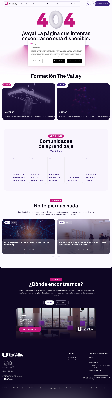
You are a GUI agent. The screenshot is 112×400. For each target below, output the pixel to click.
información (86, 293)
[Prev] (53, 260)
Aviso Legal (41, 390)
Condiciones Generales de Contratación (66, 390)
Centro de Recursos (75, 362)
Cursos (91, 362)
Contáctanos (102, 4)
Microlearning (93, 364)
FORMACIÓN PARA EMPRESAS (99, 367)
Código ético (106, 390)
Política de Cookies (83, 390)
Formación (26, 4)
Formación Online (95, 372)
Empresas (51, 4)
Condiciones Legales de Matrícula (29, 390)
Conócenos (62, 4)
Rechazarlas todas (59, 60)
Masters (91, 359)
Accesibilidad (52, 390)
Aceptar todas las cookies (74, 60)
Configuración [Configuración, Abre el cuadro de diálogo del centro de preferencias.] (36, 60)
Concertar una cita (30, 331)
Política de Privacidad (94, 390)
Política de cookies (66, 53)
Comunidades (39, 4)
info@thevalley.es (101, 379)
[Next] (59, 260)
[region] (56, 53)
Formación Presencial (96, 370)
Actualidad (74, 4)
